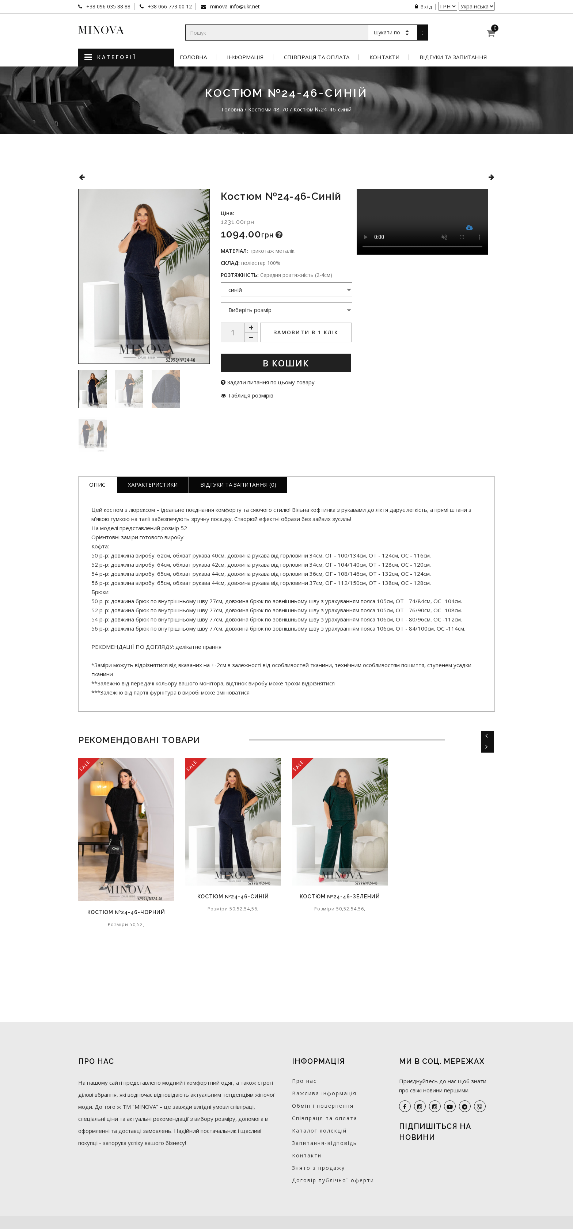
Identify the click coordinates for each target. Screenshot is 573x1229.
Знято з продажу (318, 1167)
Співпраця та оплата (316, 57)
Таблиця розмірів (247, 395)
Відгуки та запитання (453, 57)
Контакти (384, 57)
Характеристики (153, 484)
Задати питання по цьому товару (268, 382)
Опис (97, 484)
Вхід (423, 7)
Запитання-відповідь (324, 1142)
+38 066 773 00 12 (169, 6)
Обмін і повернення (323, 1105)
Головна (193, 57)
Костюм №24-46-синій (233, 896)
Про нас (304, 1080)
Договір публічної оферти (333, 1180)
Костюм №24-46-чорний (126, 912)
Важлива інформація (324, 1093)
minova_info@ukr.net (234, 6)
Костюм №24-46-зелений (340, 896)
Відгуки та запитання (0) (238, 484)
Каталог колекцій (319, 1130)
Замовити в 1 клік (306, 332)
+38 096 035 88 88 (107, 6)
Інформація (245, 57)
